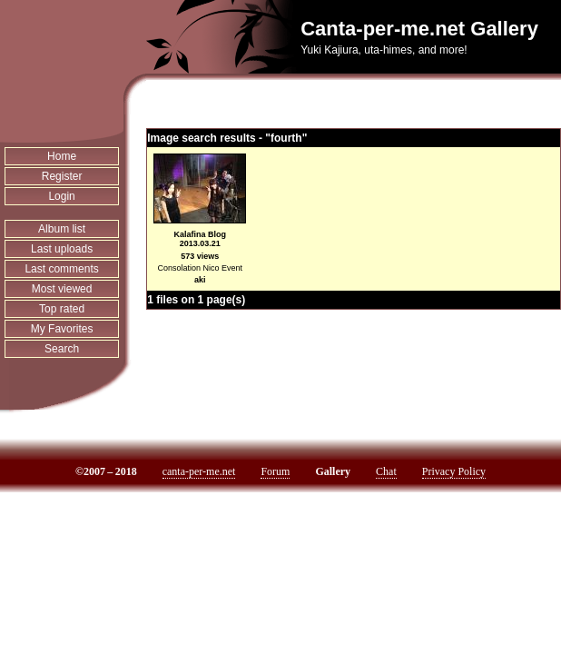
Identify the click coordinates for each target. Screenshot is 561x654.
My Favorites (62, 328)
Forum (275, 471)
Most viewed (62, 288)
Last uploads (62, 249)
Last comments (61, 269)
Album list (61, 229)
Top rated (61, 308)
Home (61, 156)
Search (61, 348)
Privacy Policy (454, 471)
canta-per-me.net (199, 471)
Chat (386, 471)
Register (62, 176)
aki (200, 279)
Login (61, 196)
